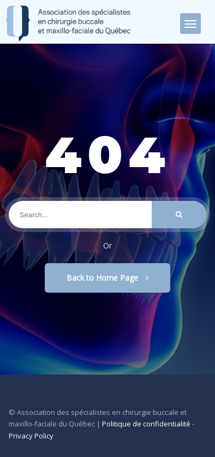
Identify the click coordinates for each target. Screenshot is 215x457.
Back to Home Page (107, 277)
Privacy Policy (31, 436)
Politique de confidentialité (146, 424)
